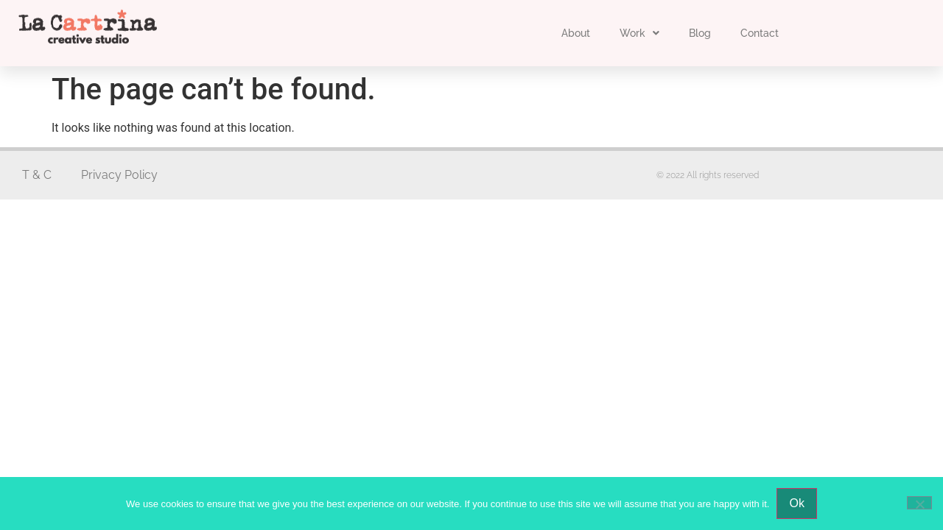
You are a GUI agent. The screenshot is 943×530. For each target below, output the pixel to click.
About (575, 33)
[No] (919, 502)
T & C (37, 175)
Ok (796, 503)
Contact (759, 33)
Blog (700, 33)
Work (639, 33)
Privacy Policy (119, 175)
